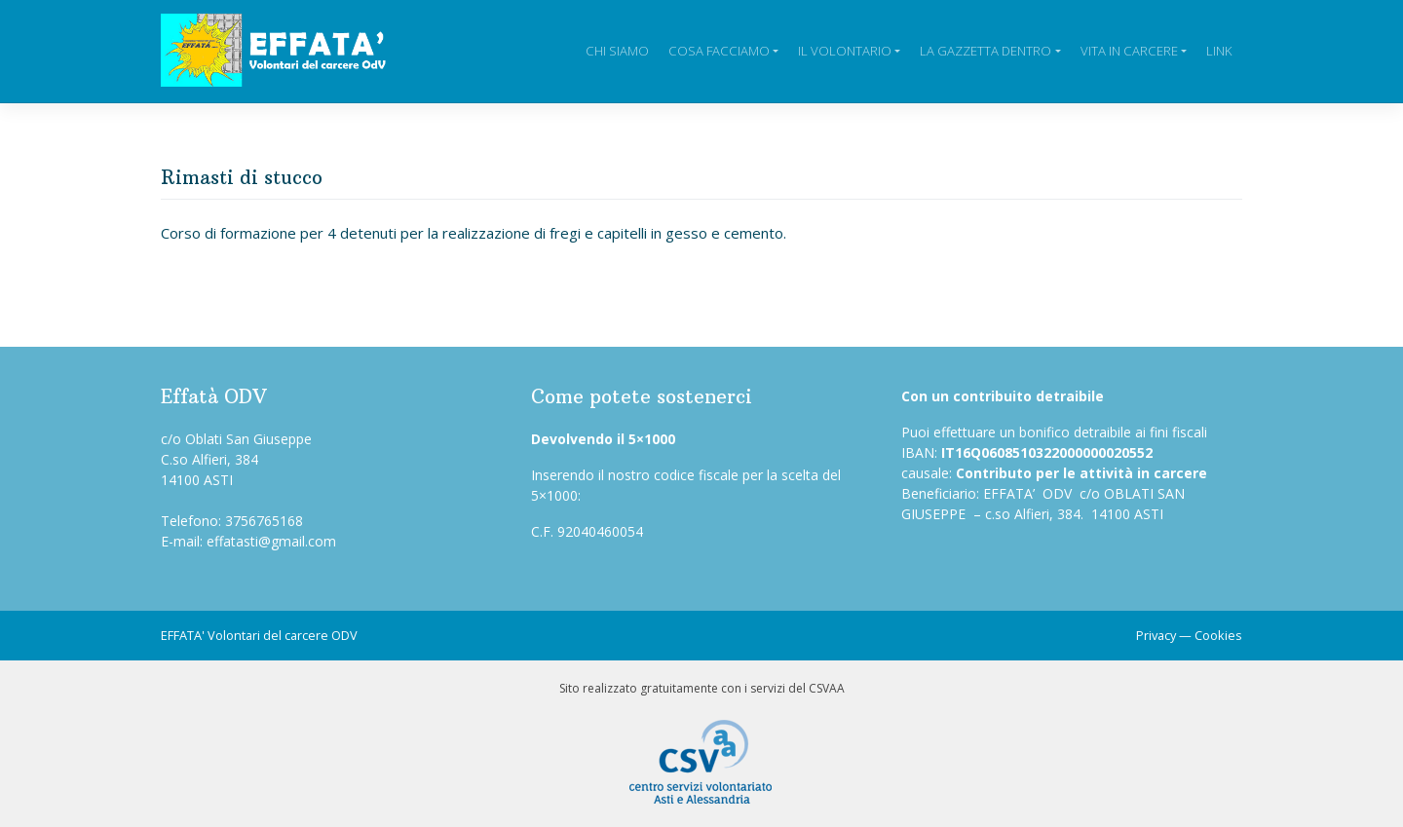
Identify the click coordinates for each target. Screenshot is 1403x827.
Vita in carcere (1129, 50)
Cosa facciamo (719, 50)
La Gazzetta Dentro (985, 50)
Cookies (1218, 635)
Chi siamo (617, 50)
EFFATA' (183, 635)
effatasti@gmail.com (271, 541)
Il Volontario (844, 50)
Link (1219, 50)
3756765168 (264, 520)
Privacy (1156, 635)
